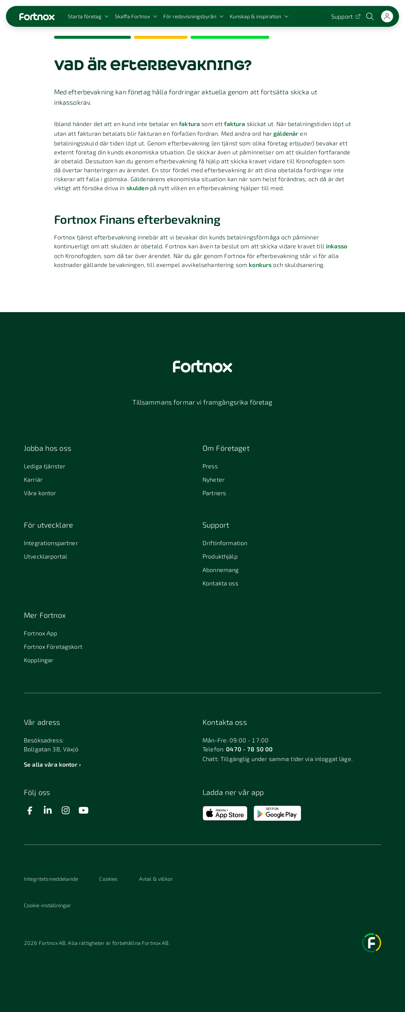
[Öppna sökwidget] (370, 16)
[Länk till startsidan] (37, 17)
